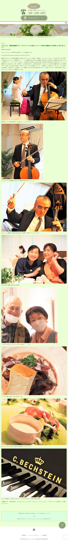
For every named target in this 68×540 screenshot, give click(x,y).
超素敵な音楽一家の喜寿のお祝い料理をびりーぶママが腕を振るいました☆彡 (34, 513)
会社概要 (44, 535)
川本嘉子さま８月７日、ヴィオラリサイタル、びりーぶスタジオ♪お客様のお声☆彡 (33, 518)
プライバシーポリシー (33, 535)
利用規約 (24, 535)
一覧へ (34, 516)
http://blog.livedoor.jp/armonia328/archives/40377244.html (15, 55)
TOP (62, 525)
